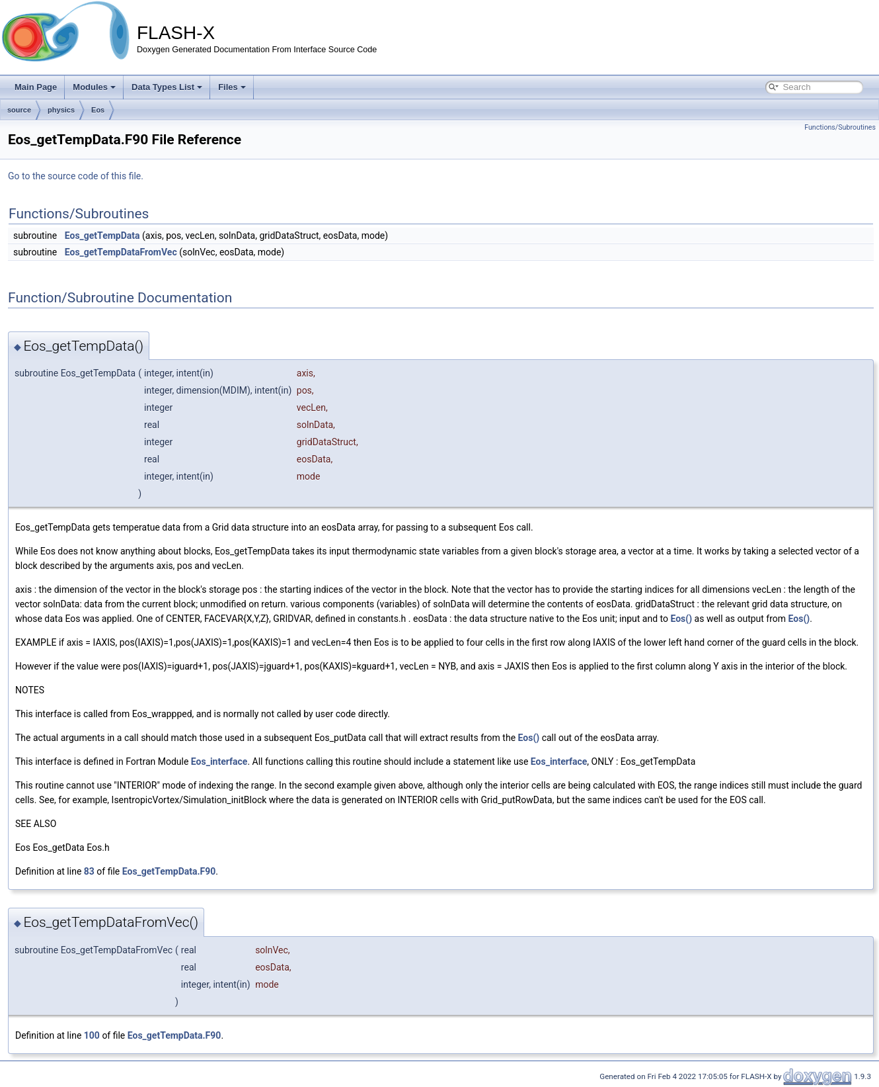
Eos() (681, 618)
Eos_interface (219, 761)
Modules (94, 87)
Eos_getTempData (102, 235)
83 (89, 871)
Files (232, 87)
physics (61, 110)
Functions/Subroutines (840, 127)
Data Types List (167, 87)
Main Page (36, 87)
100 (92, 1035)
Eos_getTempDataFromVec (121, 252)
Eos (97, 110)
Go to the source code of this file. (75, 176)
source (19, 110)
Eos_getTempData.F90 (169, 871)
